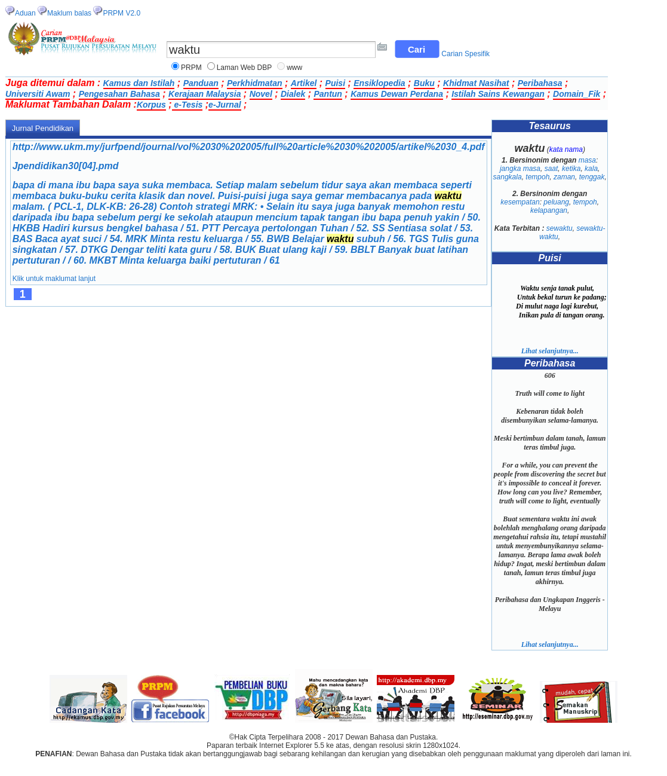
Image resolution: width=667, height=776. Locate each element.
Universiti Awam (37, 94)
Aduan (25, 13)
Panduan (201, 83)
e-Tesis (187, 104)
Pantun (327, 94)
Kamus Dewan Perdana (397, 94)
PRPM (191, 67)
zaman (564, 177)
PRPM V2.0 (121, 13)
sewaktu (559, 228)
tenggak (592, 177)
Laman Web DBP (244, 67)
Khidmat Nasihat (476, 83)
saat (551, 168)
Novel (261, 94)
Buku (424, 83)
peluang (556, 202)
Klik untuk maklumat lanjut (54, 278)
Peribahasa (540, 83)
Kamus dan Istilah (139, 83)
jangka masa (520, 168)
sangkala (507, 177)
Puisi (335, 83)
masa (587, 160)
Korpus (151, 104)
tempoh (537, 177)
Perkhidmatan (254, 83)
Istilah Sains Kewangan (498, 94)
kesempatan (519, 202)
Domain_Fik (576, 94)
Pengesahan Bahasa (119, 94)
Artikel (304, 83)
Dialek (293, 94)
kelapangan (548, 210)
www (294, 67)
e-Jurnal (224, 104)
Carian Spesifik (465, 54)
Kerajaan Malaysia (204, 94)
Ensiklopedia (379, 83)
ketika (571, 168)
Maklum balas (69, 13)
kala (591, 168)
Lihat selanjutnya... (550, 351)
